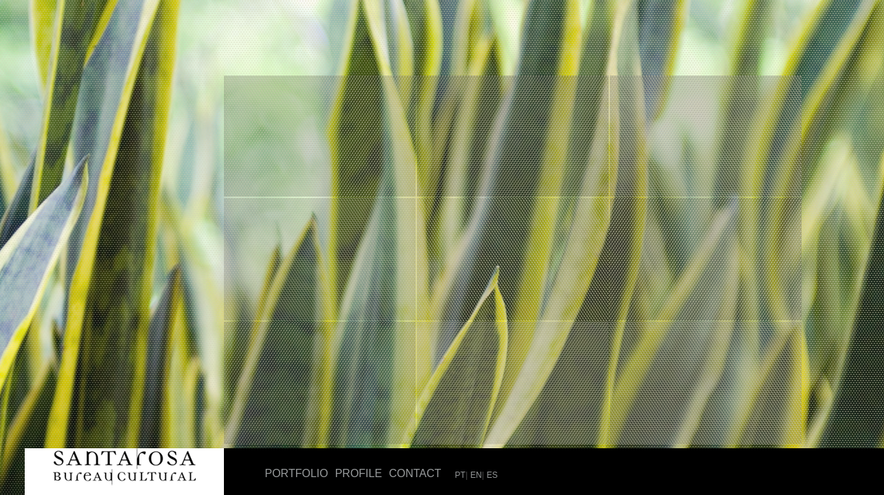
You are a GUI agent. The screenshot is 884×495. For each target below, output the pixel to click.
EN (476, 475)
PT (460, 475)
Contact (415, 473)
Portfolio (296, 473)
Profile (358, 473)
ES (492, 475)
